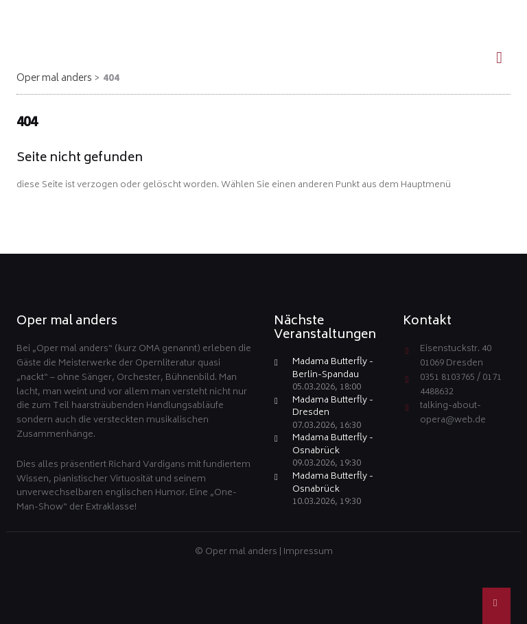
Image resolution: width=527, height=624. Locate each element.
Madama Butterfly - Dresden (332, 407)
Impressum (308, 552)
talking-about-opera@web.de (453, 413)
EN (494, 11)
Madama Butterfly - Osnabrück (332, 445)
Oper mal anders (54, 78)
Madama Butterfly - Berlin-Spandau (332, 369)
